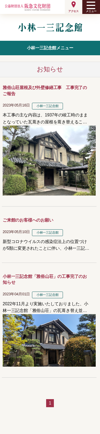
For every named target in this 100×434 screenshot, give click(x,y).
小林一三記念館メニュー (50, 48)
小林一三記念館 (48, 106)
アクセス (73, 11)
